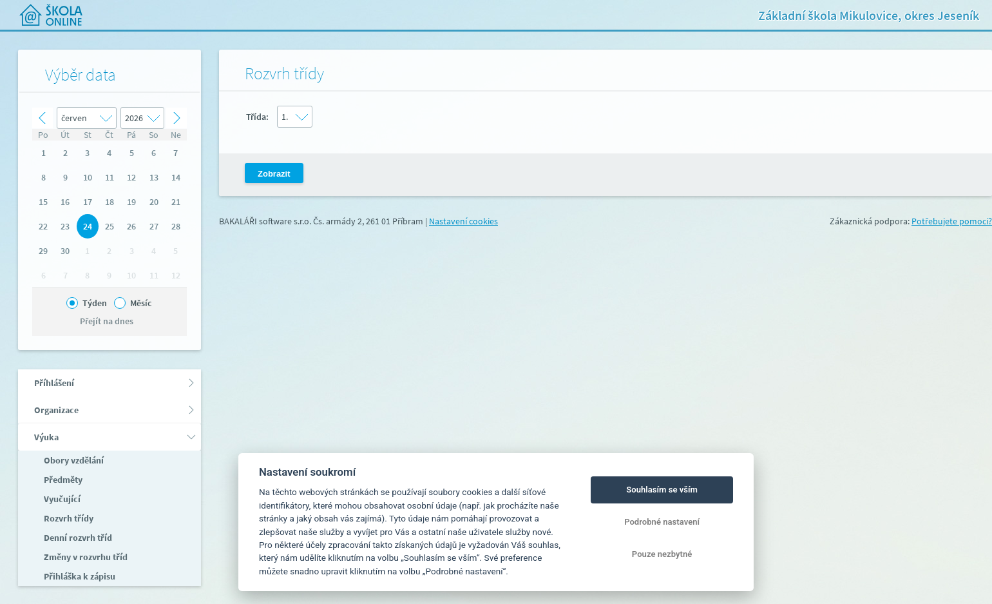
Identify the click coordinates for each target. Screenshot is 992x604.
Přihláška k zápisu (78, 576)
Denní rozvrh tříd (77, 537)
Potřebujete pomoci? (951, 221)
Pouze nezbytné (662, 554)
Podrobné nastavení (662, 522)
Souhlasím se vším (662, 489)
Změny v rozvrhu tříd (85, 557)
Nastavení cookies (463, 221)
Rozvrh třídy (67, 518)
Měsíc (140, 303)
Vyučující (61, 499)
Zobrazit (274, 174)
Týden (94, 303)
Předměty (62, 479)
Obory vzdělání (73, 460)
